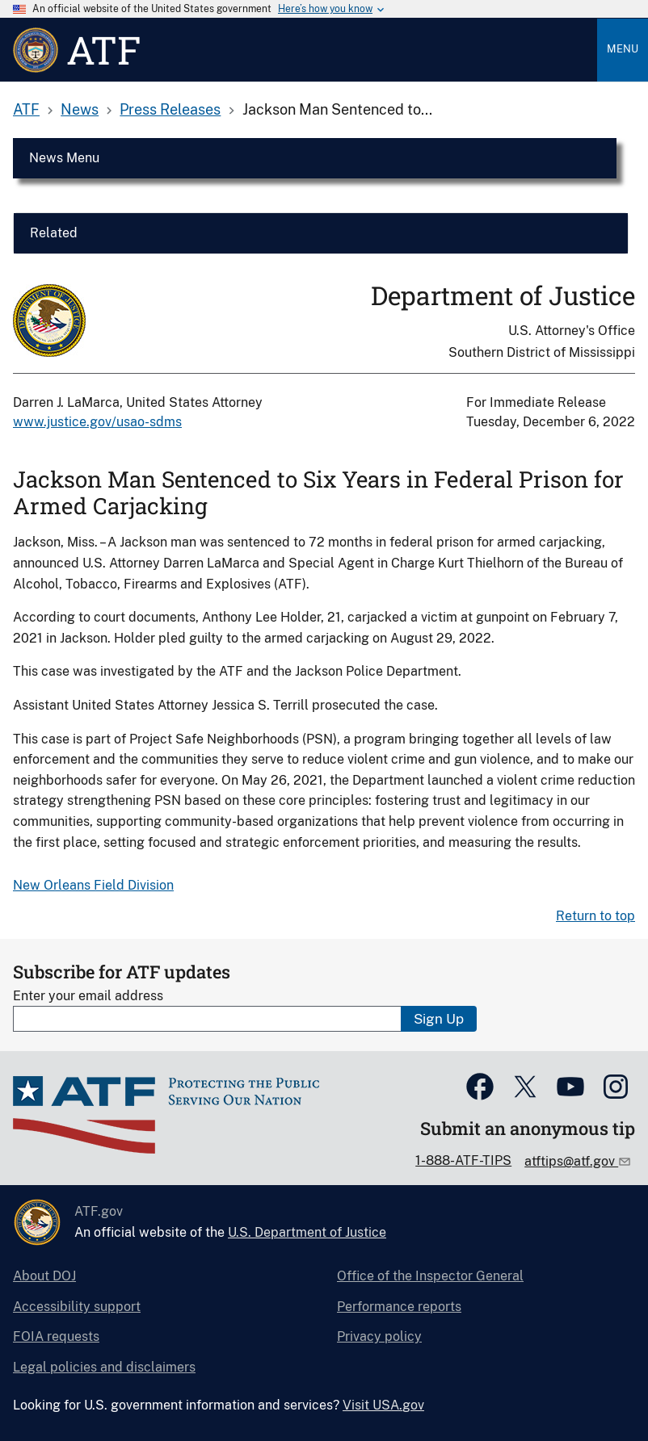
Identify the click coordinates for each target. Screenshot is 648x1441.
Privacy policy (379, 1336)
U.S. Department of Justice (307, 1232)
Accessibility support (77, 1306)
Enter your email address (88, 995)
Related (54, 233)
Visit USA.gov (383, 1405)
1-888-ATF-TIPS (463, 1160)
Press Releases (170, 109)
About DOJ (44, 1276)
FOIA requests (56, 1336)
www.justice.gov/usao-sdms (97, 421)
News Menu (64, 157)
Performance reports (399, 1306)
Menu (622, 49)
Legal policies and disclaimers (104, 1367)
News (80, 109)
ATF (26, 109)
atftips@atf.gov (571, 1161)
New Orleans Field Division (93, 885)
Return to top (595, 916)
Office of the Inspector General (430, 1276)
